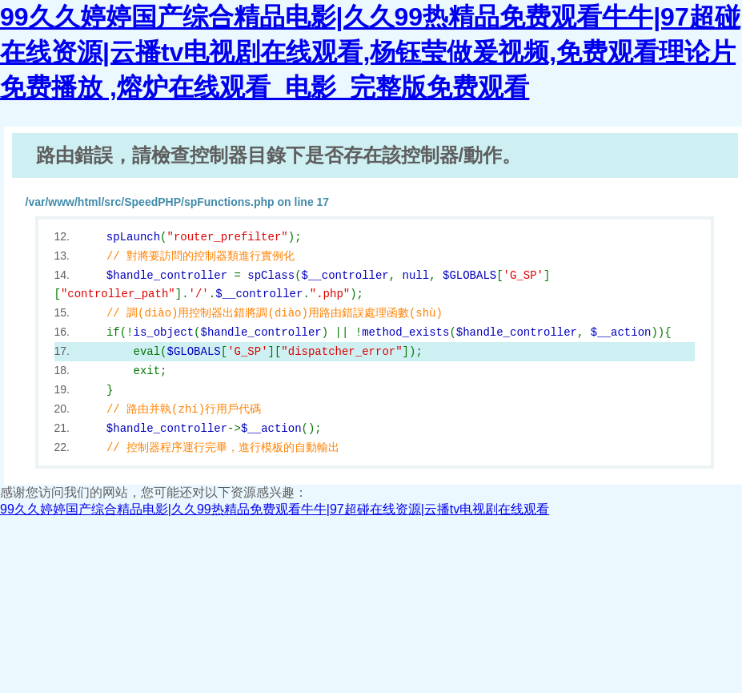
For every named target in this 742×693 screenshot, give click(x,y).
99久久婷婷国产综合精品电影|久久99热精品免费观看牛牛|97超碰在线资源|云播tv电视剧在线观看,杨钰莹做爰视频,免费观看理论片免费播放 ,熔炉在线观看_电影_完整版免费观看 (370, 52)
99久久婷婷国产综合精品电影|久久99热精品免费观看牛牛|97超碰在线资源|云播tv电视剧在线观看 (274, 509)
